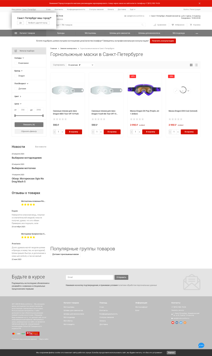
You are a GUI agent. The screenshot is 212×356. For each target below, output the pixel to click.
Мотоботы (68, 321)
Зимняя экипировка (68, 48)
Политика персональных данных (24, 339)
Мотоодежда (179, 33)
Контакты (59, 9)
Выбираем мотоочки (24, 168)
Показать (27, 124)
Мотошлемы (90, 33)
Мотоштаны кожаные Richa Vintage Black (39, 201)
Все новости (40, 147)
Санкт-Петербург (29, 9)
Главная (53, 48)
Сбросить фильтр (29, 131)
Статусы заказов (96, 9)
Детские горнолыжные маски (65, 254)
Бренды (60, 33)
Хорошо (171, 353)
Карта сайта (43, 339)
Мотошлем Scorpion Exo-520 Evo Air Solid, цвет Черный (45, 234)
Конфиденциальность (76, 9)
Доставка (122, 9)
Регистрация (195, 9)
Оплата (111, 9)
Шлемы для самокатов (120, 33)
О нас (48, 9)
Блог (137, 310)
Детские (22, 89)
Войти (186, 9)
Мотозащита (69, 324)
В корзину (73, 132)
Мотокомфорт (141, 307)
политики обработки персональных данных (137, 285)
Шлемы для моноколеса (149, 33)
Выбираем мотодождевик (27, 157)
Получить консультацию (163, 41)
